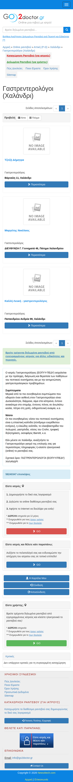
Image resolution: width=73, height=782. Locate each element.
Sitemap (11, 74)
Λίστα (22, 118)
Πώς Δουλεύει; (15, 68)
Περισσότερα (36, 184)
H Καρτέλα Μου (36, 578)
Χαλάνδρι (55, 47)
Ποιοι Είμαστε (33, 68)
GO (36, 531)
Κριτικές (10, 656)
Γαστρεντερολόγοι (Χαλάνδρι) (19, 50)
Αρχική (6, 47)
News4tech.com (46, 772)
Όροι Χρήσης (51, 68)
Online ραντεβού (22, 47)
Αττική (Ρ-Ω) (40, 47)
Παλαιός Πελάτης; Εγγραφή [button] (36, 720)
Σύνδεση (36, 585)
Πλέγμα (34, 118)
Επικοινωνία (41, 779)
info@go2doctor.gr (22, 757)
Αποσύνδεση (36, 592)
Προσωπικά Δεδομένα (16, 692)
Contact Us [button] (36, 766)
